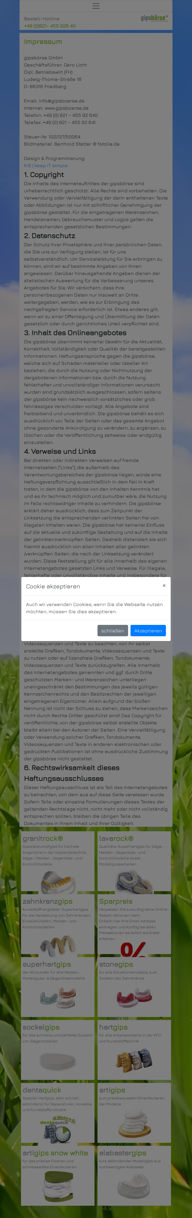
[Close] (164, 585)
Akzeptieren (148, 630)
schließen (112, 630)
